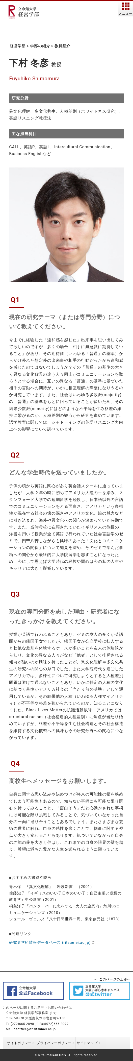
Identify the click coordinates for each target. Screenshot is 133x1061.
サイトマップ (87, 1043)
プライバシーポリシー (54, 1043)
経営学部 (18, 46)
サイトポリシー (19, 1043)
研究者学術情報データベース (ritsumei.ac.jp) (50, 942)
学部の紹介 (40, 46)
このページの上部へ (114, 979)
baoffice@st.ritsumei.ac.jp (35, 1029)
